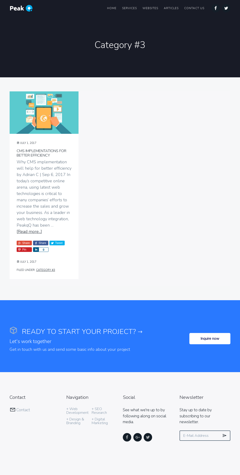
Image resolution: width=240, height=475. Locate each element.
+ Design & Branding (75, 402)
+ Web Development (77, 392)
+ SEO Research (99, 392)
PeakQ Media (52, 458)
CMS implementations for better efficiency (41, 153)
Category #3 (45, 270)
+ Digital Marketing (100, 402)
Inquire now (210, 319)
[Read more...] (29, 231)
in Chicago (98, 458)
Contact (23, 391)
